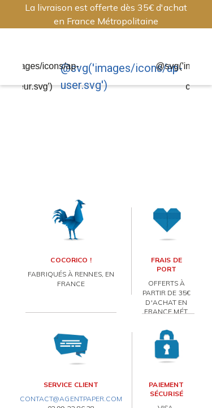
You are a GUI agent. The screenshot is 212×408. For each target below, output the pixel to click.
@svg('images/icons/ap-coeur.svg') (31, 77)
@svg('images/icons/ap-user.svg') (121, 76)
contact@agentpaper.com (71, 398)
